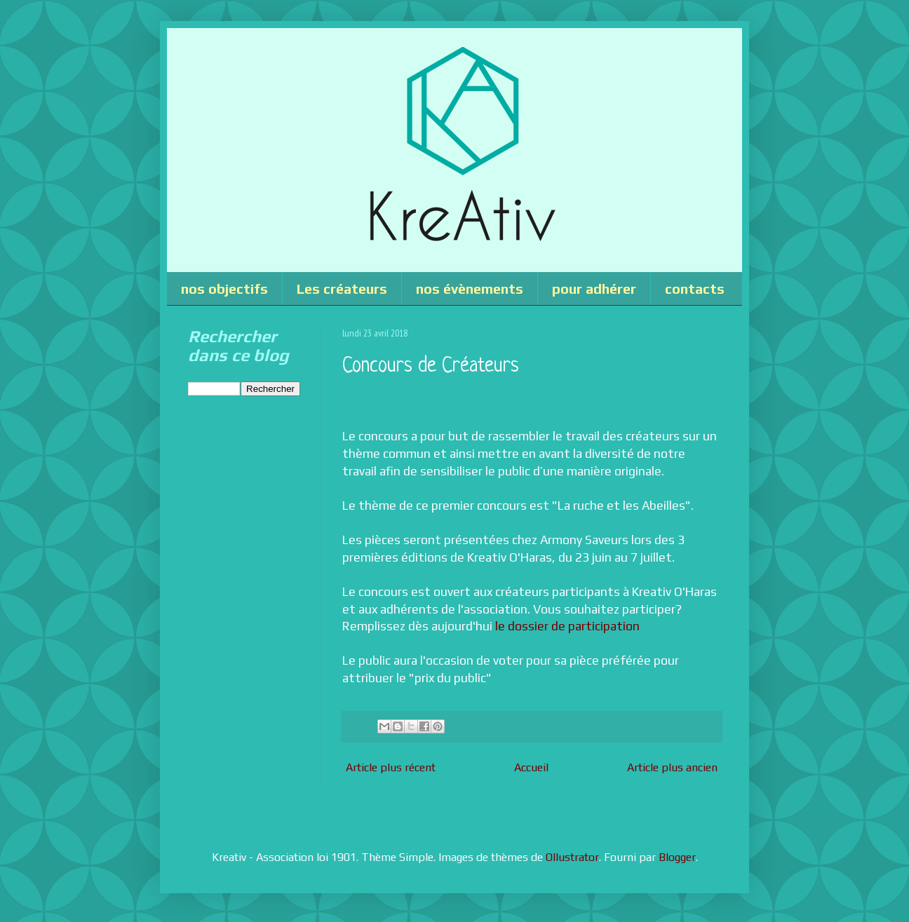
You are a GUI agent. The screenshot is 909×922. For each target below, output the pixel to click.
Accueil (531, 767)
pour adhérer (594, 288)
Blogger (677, 857)
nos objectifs (224, 288)
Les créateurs (342, 288)
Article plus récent (391, 767)
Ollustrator (572, 857)
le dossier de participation (567, 626)
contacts (695, 288)
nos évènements (469, 288)
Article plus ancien (672, 767)
